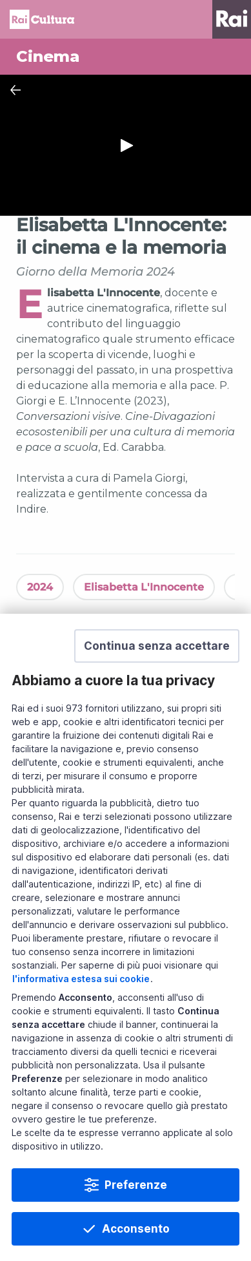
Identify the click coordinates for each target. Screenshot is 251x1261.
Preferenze (136, 1185)
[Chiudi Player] (15, 90)
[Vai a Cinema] (125, 56)
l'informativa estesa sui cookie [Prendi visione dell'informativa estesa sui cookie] (81, 978)
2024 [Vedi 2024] (40, 587)
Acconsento (136, 1228)
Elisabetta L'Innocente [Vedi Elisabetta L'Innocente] (144, 587)
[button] (156, 646)
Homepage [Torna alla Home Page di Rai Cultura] (42, 19)
